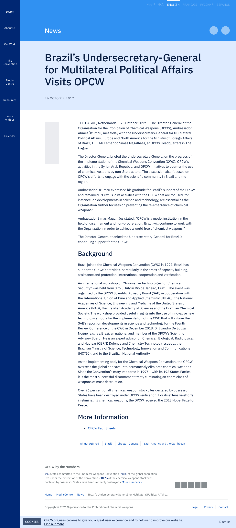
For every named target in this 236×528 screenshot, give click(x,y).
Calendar (9, 136)
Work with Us (10, 117)
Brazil (108, 443)
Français (190, 4)
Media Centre (10, 81)
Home (48, 494)
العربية (151, 4)
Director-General (127, 443)
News (53, 30)
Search (10, 11)
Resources (9, 100)
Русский (207, 4)
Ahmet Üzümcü (89, 443)
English (173, 4)
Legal (195, 507)
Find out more (54, 524)
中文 (161, 4)
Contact (223, 507)
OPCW (201, 470)
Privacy (208, 507)
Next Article (225, 30)
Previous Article (213, 30)
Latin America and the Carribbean (164, 443)
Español (223, 4)
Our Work (10, 44)
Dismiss (225, 521)
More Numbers (131, 482)
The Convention (10, 62)
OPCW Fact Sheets (102, 428)
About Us (10, 28)
